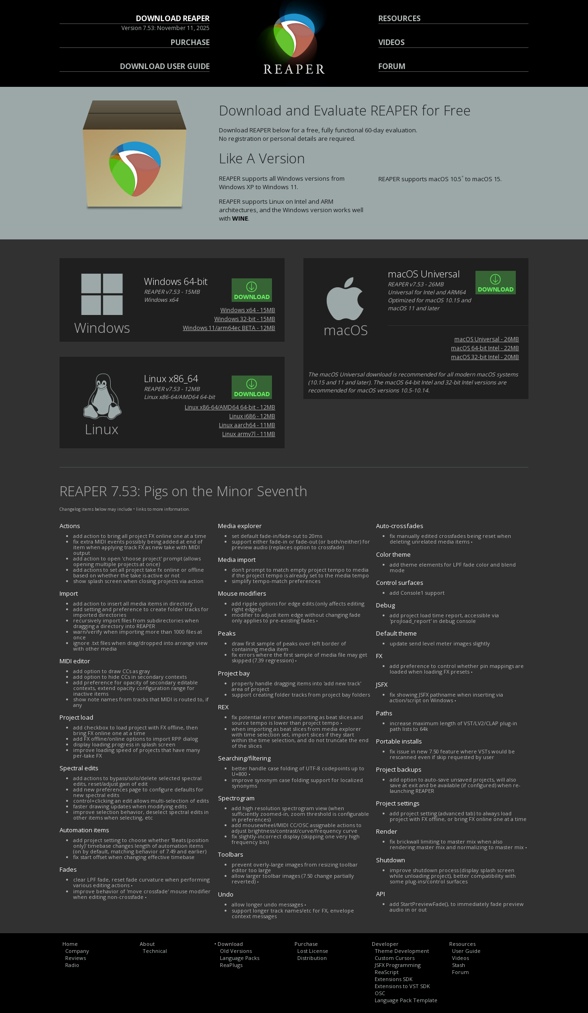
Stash (458, 964)
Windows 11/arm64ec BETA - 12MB (229, 328)
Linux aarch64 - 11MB (247, 425)
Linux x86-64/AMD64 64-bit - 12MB (230, 407)
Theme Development (402, 950)
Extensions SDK (394, 978)
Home (70, 943)
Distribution (312, 957)
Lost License (312, 950)
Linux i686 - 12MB (252, 416)
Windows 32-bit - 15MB (244, 319)
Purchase (306, 943)
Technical (155, 950)
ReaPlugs (231, 964)
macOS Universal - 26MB (486, 339)
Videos (460, 957)
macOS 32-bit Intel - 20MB (485, 357)
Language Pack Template (406, 1000)
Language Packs (239, 957)
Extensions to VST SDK (402, 986)
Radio (72, 964)
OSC (380, 993)
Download (230, 943)
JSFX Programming (398, 964)
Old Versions (236, 950)
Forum (460, 971)
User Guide (466, 950)
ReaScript (387, 971)
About (147, 943)
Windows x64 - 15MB (247, 310)
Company (77, 950)
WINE (240, 218)
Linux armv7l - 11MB (248, 434)
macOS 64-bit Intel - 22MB (485, 348)
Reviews (75, 957)
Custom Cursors (395, 957)
